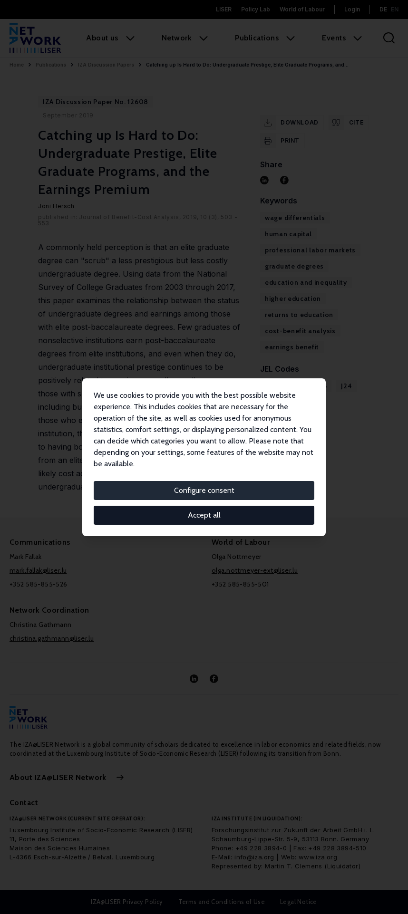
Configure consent (204, 490)
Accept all (204, 515)
